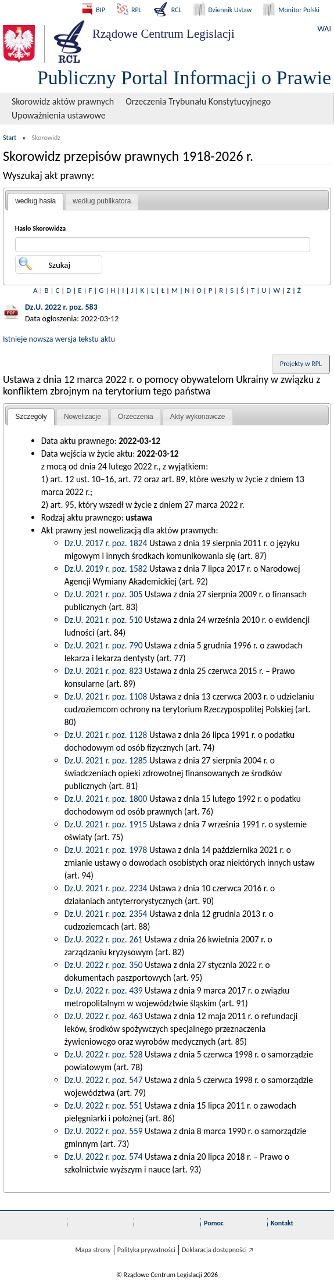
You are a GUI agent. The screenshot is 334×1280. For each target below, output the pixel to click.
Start (9, 138)
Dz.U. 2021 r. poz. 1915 (106, 824)
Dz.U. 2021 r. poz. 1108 (106, 696)
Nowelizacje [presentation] (82, 417)
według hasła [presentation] (35, 201)
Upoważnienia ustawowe (59, 115)
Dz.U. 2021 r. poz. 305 (103, 594)
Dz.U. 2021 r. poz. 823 (103, 670)
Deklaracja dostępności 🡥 (217, 1250)
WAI (324, 29)
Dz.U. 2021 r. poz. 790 (103, 645)
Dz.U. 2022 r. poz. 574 (103, 1156)
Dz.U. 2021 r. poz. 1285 (106, 760)
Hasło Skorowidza (40, 228)
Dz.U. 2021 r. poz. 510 (103, 619)
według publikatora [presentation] (102, 201)
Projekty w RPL (301, 364)
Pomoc (214, 1223)
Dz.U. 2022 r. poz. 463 (103, 1015)
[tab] (35, 201)
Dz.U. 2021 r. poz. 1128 (106, 734)
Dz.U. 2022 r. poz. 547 (103, 1079)
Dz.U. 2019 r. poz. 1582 (106, 568)
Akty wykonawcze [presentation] (197, 417)
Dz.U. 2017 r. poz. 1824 (106, 542)
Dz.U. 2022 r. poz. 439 (103, 990)
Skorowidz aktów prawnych (63, 101)
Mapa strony (92, 1250)
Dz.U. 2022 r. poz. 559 (103, 1130)
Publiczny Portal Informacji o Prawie (184, 77)
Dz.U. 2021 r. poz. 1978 (106, 849)
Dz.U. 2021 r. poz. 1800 (106, 798)
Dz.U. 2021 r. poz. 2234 (106, 888)
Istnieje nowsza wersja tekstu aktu (59, 339)
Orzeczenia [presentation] (135, 417)
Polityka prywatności (146, 1250)
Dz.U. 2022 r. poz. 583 (61, 307)
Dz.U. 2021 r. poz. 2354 (106, 913)
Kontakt (282, 1223)
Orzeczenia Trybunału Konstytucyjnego (198, 101)
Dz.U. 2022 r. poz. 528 (103, 1054)
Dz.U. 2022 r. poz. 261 (103, 939)
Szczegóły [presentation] (31, 417)
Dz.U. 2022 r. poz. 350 (103, 964)
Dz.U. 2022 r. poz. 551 (103, 1105)
